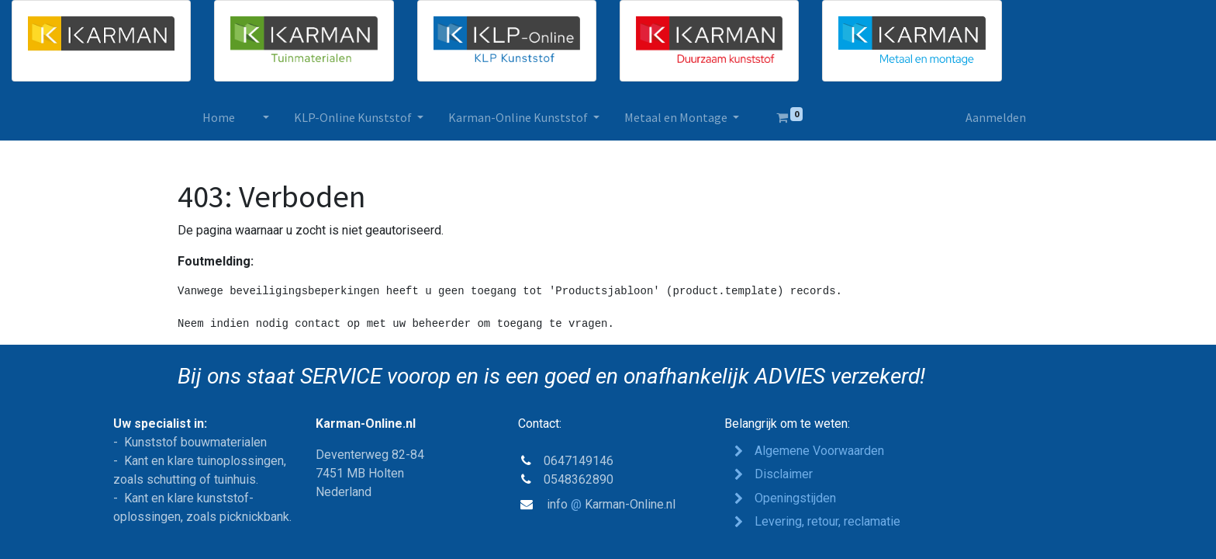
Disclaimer (784, 474)
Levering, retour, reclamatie (829, 521)
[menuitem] (218, 117)
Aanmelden (996, 117)
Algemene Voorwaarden (819, 450)
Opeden (795, 498)
